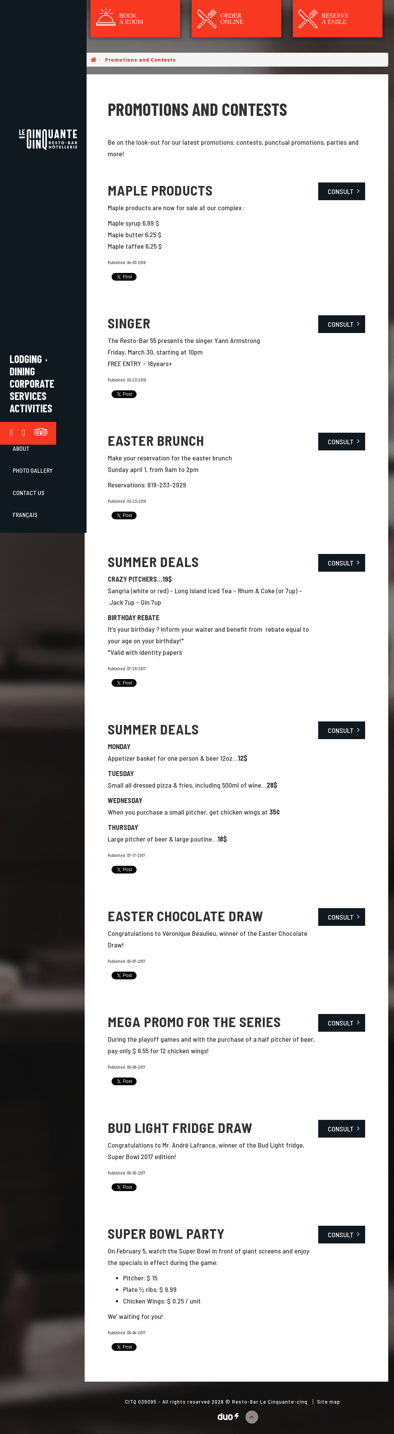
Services (28, 396)
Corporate (32, 383)
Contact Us (28, 492)
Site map (328, 1401)
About (21, 448)
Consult (341, 191)
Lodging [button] (29, 359)
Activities (31, 408)
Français (25, 514)
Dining (22, 371)
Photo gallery (33, 470)
